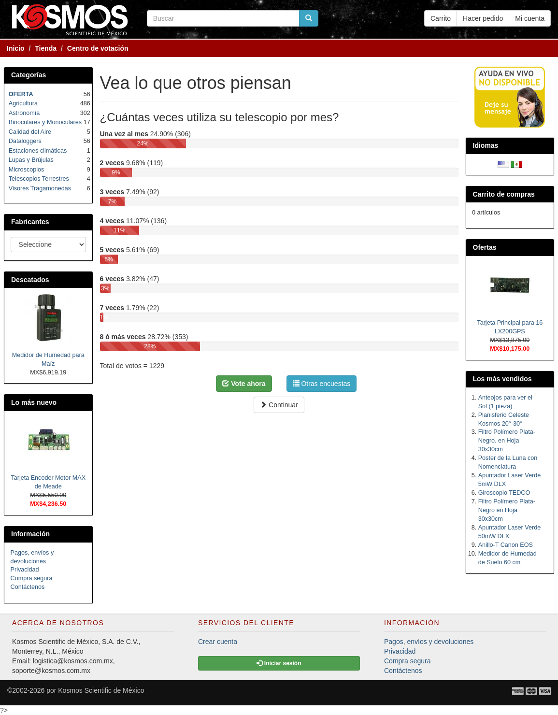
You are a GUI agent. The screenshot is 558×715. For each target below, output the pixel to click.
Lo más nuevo (34, 402)
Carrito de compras (504, 194)
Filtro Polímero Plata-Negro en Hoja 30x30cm (506, 510)
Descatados (30, 280)
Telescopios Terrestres (39, 178)
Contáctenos (28, 587)
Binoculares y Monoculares (45, 122)
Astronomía (24, 113)
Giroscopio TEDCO (504, 492)
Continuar (279, 405)
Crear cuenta (217, 641)
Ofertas (485, 247)
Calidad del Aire (30, 132)
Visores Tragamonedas (40, 188)
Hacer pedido (483, 18)
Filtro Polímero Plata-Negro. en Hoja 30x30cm (506, 441)
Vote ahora (243, 383)
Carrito (440, 18)
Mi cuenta (529, 18)
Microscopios (26, 169)
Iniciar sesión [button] (279, 663)
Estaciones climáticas (38, 150)
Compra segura (32, 578)
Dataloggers (25, 141)
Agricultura (23, 103)
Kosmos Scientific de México (101, 690)
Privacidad (25, 569)
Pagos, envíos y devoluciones (428, 641)
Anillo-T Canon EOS (505, 545)
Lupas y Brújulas (31, 160)
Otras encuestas (322, 383)
